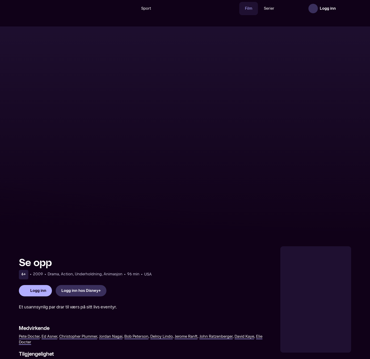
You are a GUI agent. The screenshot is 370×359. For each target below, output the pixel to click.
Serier (254, 8)
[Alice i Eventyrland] (58, 324)
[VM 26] (183, 8)
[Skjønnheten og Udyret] (227, 324)
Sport (131, 8)
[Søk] (114, 8)
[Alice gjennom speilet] (311, 324)
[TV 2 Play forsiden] (54, 8)
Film (234, 8)
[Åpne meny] (344, 8)
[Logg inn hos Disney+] (81, 197)
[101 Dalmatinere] (142, 324)
